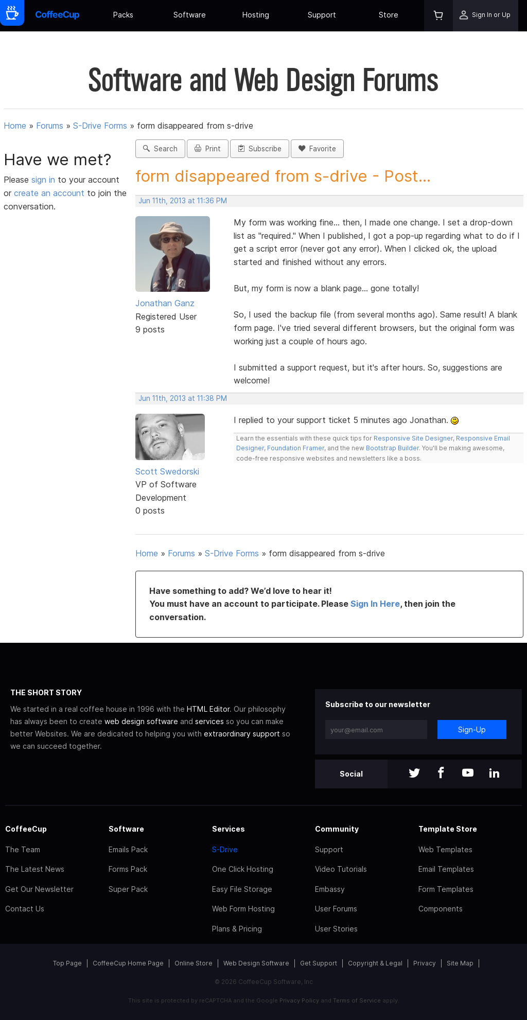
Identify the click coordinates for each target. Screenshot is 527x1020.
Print (208, 149)
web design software (141, 721)
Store (388, 14)
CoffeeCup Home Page (128, 963)
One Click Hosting (242, 869)
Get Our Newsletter (39, 889)
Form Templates (445, 889)
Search (160, 149)
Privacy (424, 963)
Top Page (67, 963)
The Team (22, 849)
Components (440, 908)
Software (189, 14)
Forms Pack (128, 869)
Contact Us (24, 908)
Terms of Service (357, 1000)
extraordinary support (242, 733)
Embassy (330, 889)
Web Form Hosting (243, 908)
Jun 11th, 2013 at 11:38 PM (182, 398)
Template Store (447, 828)
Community (337, 828)
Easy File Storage (242, 889)
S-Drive (225, 849)
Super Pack (128, 889)
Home (15, 125)
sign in (44, 179)
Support (322, 14)
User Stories (336, 928)
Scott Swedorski (167, 471)
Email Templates (446, 869)
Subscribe (260, 149)
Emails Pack (128, 849)
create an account (49, 193)
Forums (49, 125)
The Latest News (34, 869)
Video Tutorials (341, 869)
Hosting (255, 14)
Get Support (318, 963)
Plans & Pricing (237, 928)
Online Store (193, 963)
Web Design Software (256, 963)
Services (228, 828)
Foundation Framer (295, 448)
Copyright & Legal (375, 963)
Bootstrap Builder (392, 448)
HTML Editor (208, 709)
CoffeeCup (26, 828)
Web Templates (445, 849)
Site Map (460, 963)
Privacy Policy (299, 1000)
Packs (123, 14)
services (209, 721)
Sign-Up (472, 729)
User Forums (336, 908)
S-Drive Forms (100, 125)
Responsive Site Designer (413, 438)
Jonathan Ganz (165, 303)
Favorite (317, 149)
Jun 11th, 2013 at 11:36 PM (182, 201)
